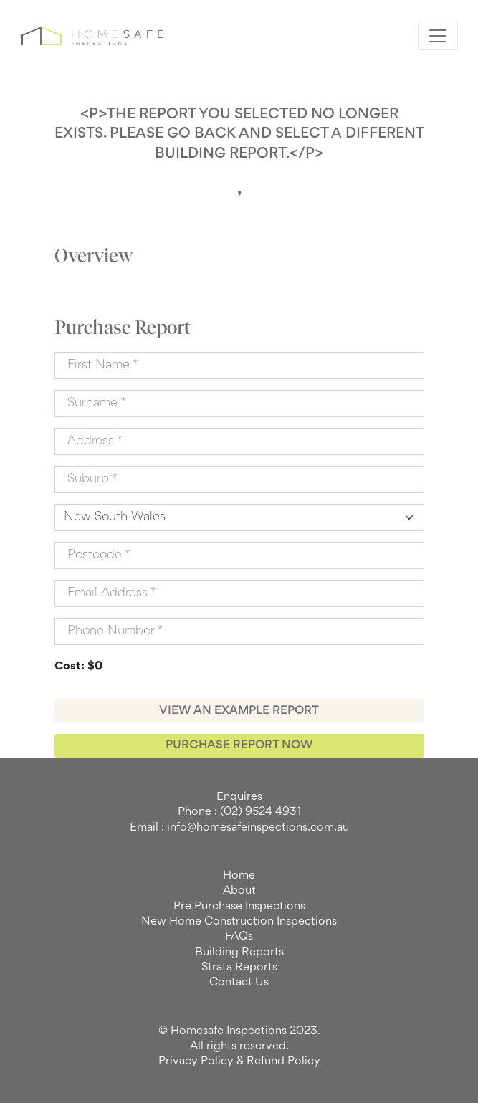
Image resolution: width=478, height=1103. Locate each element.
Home (239, 876)
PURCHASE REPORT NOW (239, 745)
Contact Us (239, 982)
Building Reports (239, 952)
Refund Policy (283, 1061)
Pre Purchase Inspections (239, 906)
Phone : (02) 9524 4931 (239, 812)
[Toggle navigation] (438, 36)
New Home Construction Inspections (239, 921)
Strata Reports (239, 967)
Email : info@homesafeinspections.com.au (239, 828)
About (239, 891)
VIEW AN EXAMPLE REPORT (239, 711)
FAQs (239, 936)
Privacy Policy (196, 1061)
